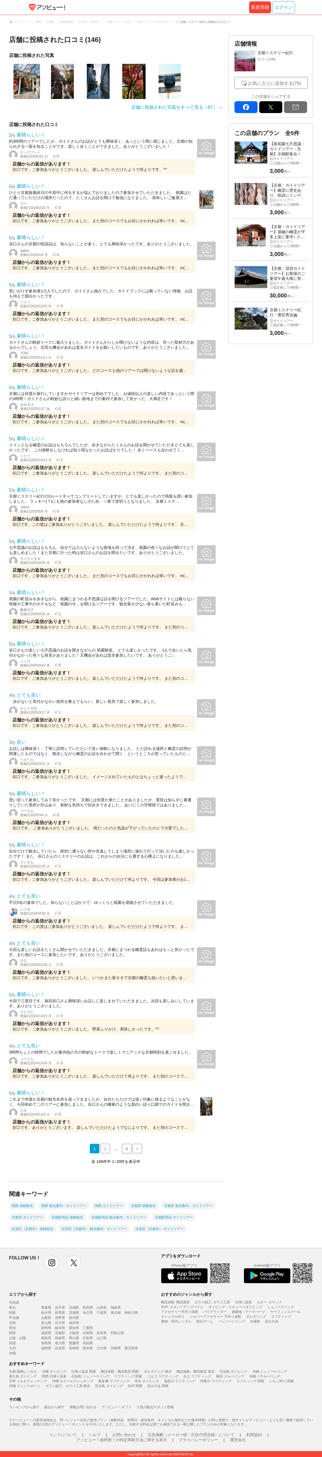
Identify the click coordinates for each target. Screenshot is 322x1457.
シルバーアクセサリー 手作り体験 (215, 1317)
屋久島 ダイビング (23, 1376)
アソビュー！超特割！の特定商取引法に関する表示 (121, 1440)
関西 (12, 1333)
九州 (12, 1348)
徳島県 (46, 1343)
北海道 (14, 1302)
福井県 (74, 1323)
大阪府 (74, 1333)
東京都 (116, 1313)
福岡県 (46, 1348)
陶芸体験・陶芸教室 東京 (195, 1372)
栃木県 (46, 1313)
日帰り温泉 (243, 1302)
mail (295, 107)
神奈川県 (131, 1313)
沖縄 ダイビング (54, 1372)
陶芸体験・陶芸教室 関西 (120, 1372)
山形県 (102, 1308)
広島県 (88, 1338)
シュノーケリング (280, 1307)
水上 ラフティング (197, 1376)
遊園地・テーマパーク (248, 1312)
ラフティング (281, 1317)
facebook (246, 107)
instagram (52, 1263)
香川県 (60, 1343)
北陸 (12, 1323)
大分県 (102, 1348)
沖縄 (12, 1353)
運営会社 (238, 1440)
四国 (12, 1343)
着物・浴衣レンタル (176, 1321)
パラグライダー (215, 1312)
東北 (12, 1308)
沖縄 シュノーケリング (269, 1372)
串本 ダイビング (147, 1381)
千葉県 (102, 1313)
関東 (12, 1313)
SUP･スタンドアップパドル (182, 1307)
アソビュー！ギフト (116, 1407)
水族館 (255, 1321)
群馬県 (60, 1313)
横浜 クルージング (230, 1376)
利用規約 (254, 1434)
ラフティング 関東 (128, 1376)
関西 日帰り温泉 (54, 1376)
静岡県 (46, 1328)
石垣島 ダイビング (233, 1372)
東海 (12, 1328)
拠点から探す (54, 1407)
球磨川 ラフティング (215, 1381)
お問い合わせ (124, 1434)
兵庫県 (88, 1333)
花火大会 (271, 1321)
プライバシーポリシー (198, 1440)
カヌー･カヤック (269, 1302)
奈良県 (102, 1333)
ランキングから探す (24, 1407)
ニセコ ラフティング (162, 1376)
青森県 (46, 1308)
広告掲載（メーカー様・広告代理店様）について (191, 1434)
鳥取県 (46, 1338)
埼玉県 (88, 1313)
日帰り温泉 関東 (83, 1372)
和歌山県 (117, 1333)
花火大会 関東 (157, 1386)
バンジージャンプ (231, 1321)
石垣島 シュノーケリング (90, 1376)
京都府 (60, 1333)
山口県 (102, 1338)
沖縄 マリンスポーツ (24, 1386)
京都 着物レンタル (23, 1372)
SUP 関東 (135, 1386)
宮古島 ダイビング (109, 1386)
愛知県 (74, 1328)
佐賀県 (60, 1348)
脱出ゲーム (204, 1321)
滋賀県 (46, 1333)
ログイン (284, 7)
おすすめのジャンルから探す (186, 1294)
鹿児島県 (131, 1348)
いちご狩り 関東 (281, 1381)
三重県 (88, 1328)
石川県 (60, 1323)
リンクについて (63, 1434)
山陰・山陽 (17, 1338)
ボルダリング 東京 (158, 1372)
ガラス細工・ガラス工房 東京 (67, 1386)
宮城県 (74, 1308)
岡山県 (74, 1338)
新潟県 (74, 1318)
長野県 (60, 1318)
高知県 (88, 1343)
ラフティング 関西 (250, 1381)
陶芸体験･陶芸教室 (175, 1302)
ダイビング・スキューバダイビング (235, 1307)
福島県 (116, 1308)
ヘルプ (94, 1434)
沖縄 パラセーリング (264, 1376)
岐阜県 (60, 1328)
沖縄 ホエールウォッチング (72, 1381)
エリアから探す (23, 1294)
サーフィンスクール (285, 1312)
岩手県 (60, 1308)
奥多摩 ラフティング (113, 1381)
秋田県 (88, 1308)
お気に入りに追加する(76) (274, 83)
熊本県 (88, 1348)
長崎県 (74, 1348)
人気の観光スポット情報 (155, 1407)
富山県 (46, 1323)
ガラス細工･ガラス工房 (212, 1302)
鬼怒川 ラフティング (179, 1381)
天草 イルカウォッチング (28, 1381)
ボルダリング (256, 1317)
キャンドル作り (173, 1317)
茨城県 (74, 1313)
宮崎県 (116, 1348)
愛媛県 (74, 1343)
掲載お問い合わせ (83, 1407)
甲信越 (14, 1318)
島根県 (60, 1338)
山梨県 (46, 1318)
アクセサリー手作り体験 (179, 1312)
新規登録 (260, 7)
